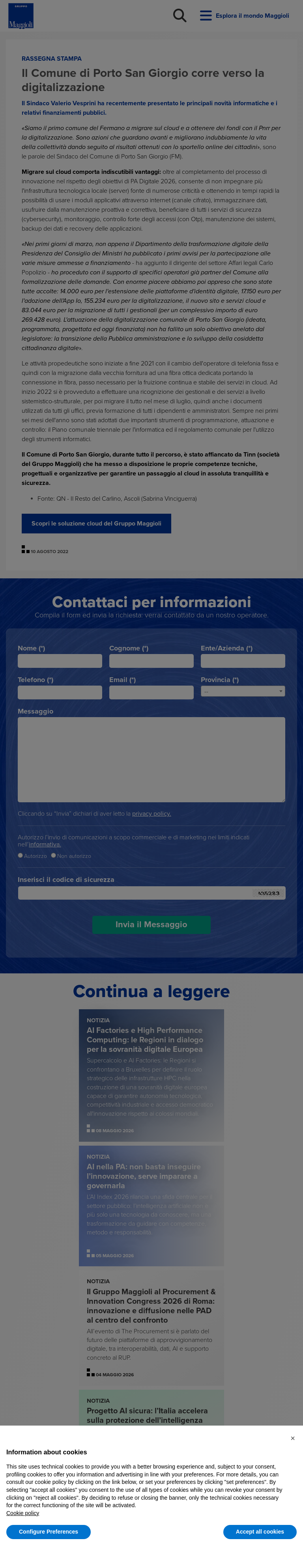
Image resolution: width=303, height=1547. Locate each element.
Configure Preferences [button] (48, 1531)
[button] (292, 1438)
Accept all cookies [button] (260, 1531)
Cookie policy (22, 1513)
